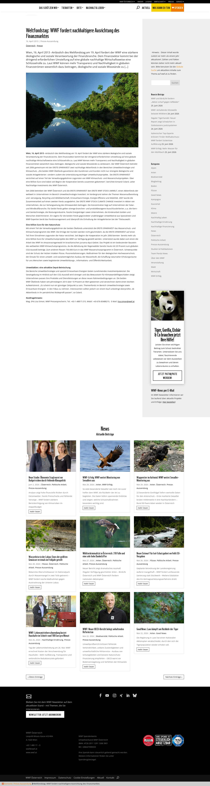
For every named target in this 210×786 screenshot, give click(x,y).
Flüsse (154, 183)
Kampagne (156, 192)
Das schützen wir (48, 8)
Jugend (149, 2)
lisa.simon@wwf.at (126, 294)
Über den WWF (157, 250)
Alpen (153, 160)
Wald (153, 259)
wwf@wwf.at (31, 741)
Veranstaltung (157, 255)
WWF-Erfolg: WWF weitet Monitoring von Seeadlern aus (101, 471)
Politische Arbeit (158, 233)
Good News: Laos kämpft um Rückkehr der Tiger (157, 621)
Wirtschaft (159, 2)
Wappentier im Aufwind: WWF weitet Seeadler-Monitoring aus (158, 471)
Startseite (8, 783)
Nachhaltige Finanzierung (162, 219)
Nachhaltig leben (95, 8)
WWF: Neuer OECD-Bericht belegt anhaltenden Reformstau (103, 623)
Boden (154, 178)
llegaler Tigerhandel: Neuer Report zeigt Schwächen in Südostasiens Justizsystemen (164, 114)
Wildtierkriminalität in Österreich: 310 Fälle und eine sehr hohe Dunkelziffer (104, 547)
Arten (153, 165)
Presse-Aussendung (49, 34)
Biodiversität (156, 170)
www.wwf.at (31, 745)
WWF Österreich (126, 2)
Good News (156, 187)
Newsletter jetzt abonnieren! (45, 707)
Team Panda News (159, 246)
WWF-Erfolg (156, 269)
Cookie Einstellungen (84, 771)
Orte (79, 8)
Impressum (50, 771)
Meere (154, 205)
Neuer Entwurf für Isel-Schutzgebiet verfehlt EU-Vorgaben (158, 547)
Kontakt (110, 771)
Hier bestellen (169, 394)
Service (179, 2)
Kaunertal (155, 196)
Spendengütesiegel (87, 752)
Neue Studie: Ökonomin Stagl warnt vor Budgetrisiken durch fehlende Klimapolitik (47, 471)
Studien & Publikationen (162, 242)
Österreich (30, 38)
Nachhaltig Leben (159, 210)
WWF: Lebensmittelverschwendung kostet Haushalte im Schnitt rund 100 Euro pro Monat (49, 626)
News (153, 224)
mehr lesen (35, 504)
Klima (153, 201)
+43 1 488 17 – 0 (33, 738)
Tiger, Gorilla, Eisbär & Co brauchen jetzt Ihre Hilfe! (167, 327)
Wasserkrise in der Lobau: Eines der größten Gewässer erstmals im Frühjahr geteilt (48, 550)
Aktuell (146, 7)
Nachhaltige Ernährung (161, 214)
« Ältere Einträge (35, 669)
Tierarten (66, 8)
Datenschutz (64, 771)
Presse (171, 2)
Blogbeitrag (156, 174)
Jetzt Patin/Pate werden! (167, 369)
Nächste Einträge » (173, 669)
